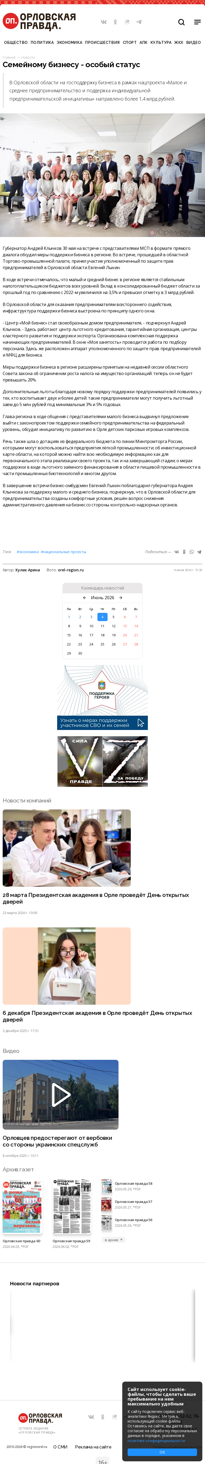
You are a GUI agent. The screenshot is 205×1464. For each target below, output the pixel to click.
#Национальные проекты (63, 551)
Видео (193, 42)
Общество (15, 42)
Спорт (130, 42)
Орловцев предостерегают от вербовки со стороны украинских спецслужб (57, 1141)
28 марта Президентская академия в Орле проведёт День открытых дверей (96, 898)
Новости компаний (27, 800)
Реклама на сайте (93, 1447)
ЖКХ (178, 42)
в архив (114, 1239)
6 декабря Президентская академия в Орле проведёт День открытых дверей (97, 1016)
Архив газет (18, 1169)
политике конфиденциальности (156, 1440)
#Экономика (28, 551)
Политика (42, 42)
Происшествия (102, 42)
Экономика (69, 42)
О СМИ (60, 1447)
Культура (161, 42)
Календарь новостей (102, 588)
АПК (144, 42)
